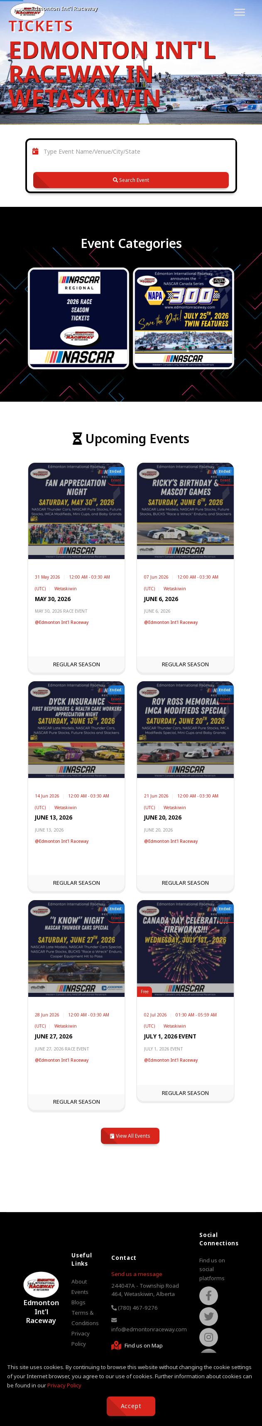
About (79, 1281)
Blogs (78, 1302)
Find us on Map (137, 1345)
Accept (131, 1406)
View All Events (130, 1135)
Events (79, 1292)
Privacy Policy (64, 1385)
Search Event (131, 180)
